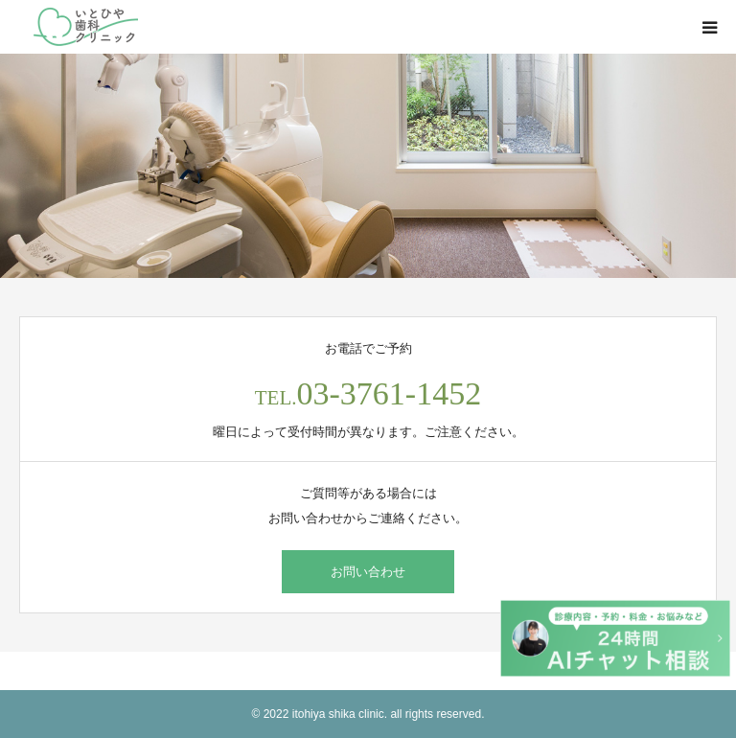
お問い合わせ (368, 572)
